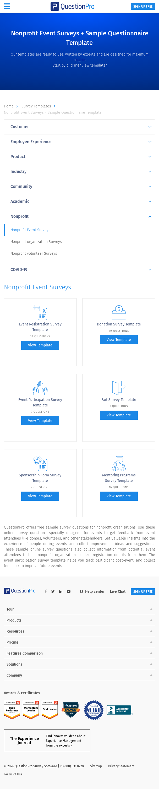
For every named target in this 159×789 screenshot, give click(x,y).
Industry (81, 172)
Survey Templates (39, 106)
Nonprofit (81, 216)
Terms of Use (13, 774)
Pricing (12, 642)
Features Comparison (25, 653)
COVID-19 (81, 270)
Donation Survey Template (119, 324)
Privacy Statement (121, 766)
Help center (92, 591)
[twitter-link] (53, 591)
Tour (10, 609)
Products (14, 620)
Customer (81, 127)
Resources (15, 631)
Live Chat (117, 591)
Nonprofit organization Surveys (36, 242)
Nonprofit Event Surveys (30, 230)
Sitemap (96, 766)
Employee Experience (81, 142)
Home (12, 106)
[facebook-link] (46, 591)
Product (81, 157)
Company (14, 675)
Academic (81, 201)
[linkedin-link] (60, 591)
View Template (40, 345)
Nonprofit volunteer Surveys (33, 253)
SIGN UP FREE (142, 6)
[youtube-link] (68, 591)
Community (81, 186)
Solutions (14, 664)
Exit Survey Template (118, 400)
